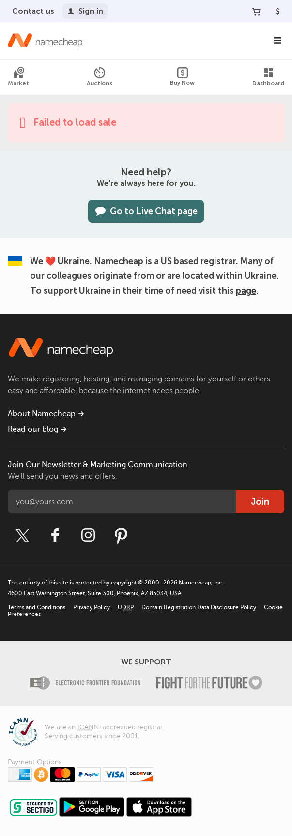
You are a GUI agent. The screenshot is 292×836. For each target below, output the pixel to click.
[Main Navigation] (277, 40)
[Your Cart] (256, 11)
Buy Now (182, 76)
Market (18, 77)
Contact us (33, 11)
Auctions (99, 77)
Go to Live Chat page (146, 211)
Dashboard (268, 77)
